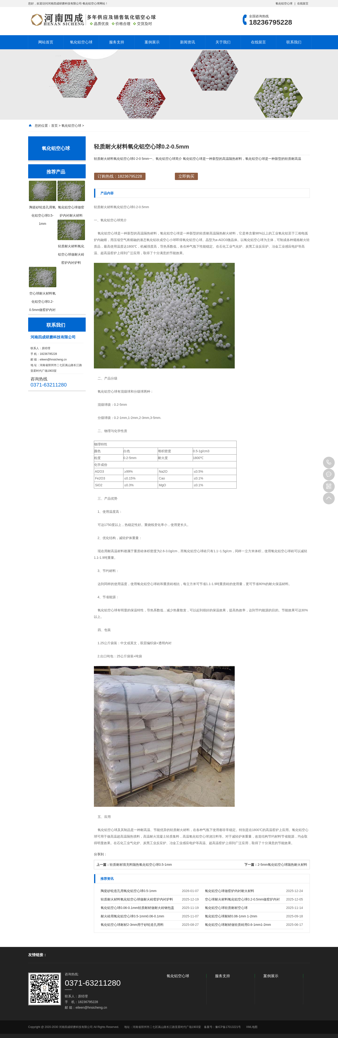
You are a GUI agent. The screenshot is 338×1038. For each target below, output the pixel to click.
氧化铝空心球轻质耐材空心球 (226, 908)
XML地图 (251, 1027)
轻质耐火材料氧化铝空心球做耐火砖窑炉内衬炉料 (137, 899)
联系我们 (293, 42)
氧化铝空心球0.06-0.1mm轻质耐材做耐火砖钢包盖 (137, 908)
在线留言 (302, 3)
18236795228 (329, 462)
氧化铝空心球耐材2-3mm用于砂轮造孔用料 (132, 925)
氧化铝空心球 (284, 3)
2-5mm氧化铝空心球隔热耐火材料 (282, 864)
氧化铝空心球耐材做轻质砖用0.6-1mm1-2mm (238, 925)
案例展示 (152, 42)
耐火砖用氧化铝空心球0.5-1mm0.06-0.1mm (132, 916)
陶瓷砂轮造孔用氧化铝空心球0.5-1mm (128, 891)
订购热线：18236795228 (120, 176)
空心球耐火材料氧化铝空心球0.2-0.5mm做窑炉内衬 (242, 899)
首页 (54, 125)
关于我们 (222, 42)
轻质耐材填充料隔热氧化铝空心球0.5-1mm (141, 864)
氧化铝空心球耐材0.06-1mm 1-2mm (231, 916)
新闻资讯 (187, 42)
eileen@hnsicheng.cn (53, 359)
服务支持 (116, 42)
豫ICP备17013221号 (228, 1027)
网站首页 (45, 42)
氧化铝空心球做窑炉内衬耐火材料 (229, 891)
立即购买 (186, 176)
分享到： (100, 854)
